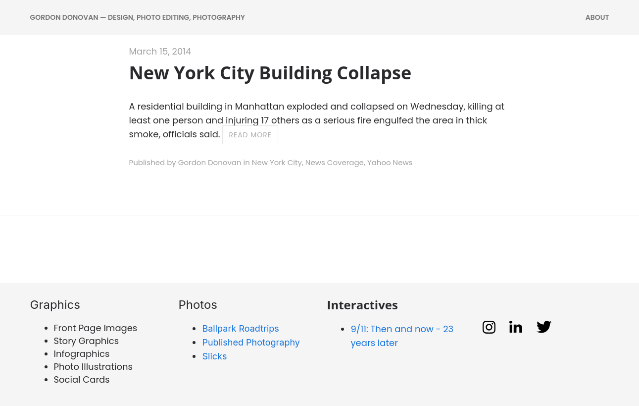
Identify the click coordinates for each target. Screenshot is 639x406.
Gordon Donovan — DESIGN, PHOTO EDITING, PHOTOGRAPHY (137, 17)
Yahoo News (390, 162)
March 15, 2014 (160, 51)
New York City (277, 162)
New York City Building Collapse (270, 72)
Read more (250, 135)
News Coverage (334, 162)
